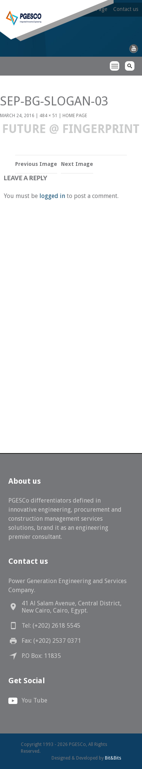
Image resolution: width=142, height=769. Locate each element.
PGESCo (13, 79)
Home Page (74, 115)
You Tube (34, 700)
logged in (52, 196)
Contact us (125, 9)
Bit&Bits (113, 758)
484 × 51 (48, 115)
